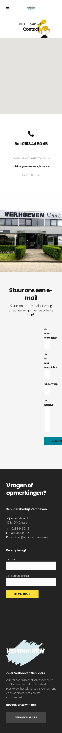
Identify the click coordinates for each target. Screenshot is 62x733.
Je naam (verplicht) (50, 336)
